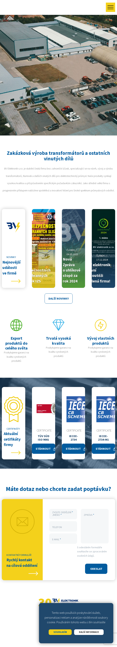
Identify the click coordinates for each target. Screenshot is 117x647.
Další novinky (58, 298)
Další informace (89, 632)
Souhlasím (60, 632)
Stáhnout (43, 448)
